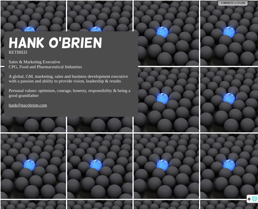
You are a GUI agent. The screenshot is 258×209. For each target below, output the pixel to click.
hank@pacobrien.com (28, 105)
